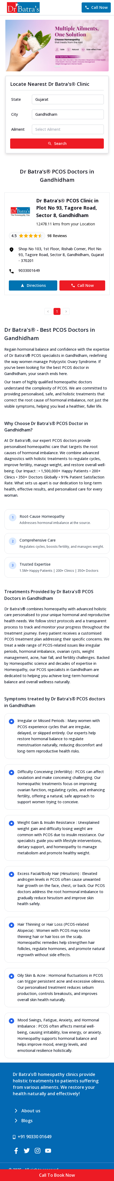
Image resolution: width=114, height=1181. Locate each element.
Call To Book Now (57, 1175)
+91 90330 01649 (34, 1137)
